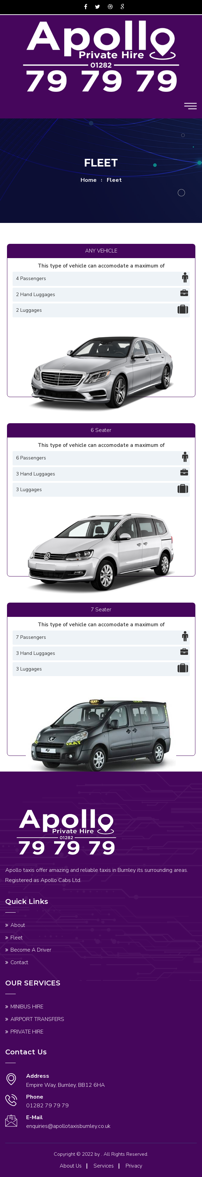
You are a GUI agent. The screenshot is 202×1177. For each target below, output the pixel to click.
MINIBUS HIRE (26, 1006)
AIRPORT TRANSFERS (37, 1019)
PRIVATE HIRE (26, 1031)
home (89, 180)
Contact (19, 962)
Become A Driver (30, 949)
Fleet (16, 937)
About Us (71, 1165)
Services (103, 1165)
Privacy (134, 1165)
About (17, 925)
